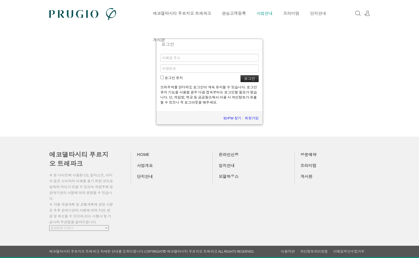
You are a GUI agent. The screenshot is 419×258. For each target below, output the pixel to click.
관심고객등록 (234, 13)
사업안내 (265, 13)
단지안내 (318, 13)
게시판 (159, 40)
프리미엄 (291, 13)
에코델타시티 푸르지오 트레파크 (182, 13)
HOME (143, 154)
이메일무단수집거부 (348, 251)
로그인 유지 (171, 77)
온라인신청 (229, 154)
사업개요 (145, 165)
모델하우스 (229, 176)
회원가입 (252, 118)
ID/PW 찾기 (232, 118)
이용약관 (288, 251)
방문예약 (308, 154)
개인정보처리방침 (314, 251)
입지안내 (227, 165)
